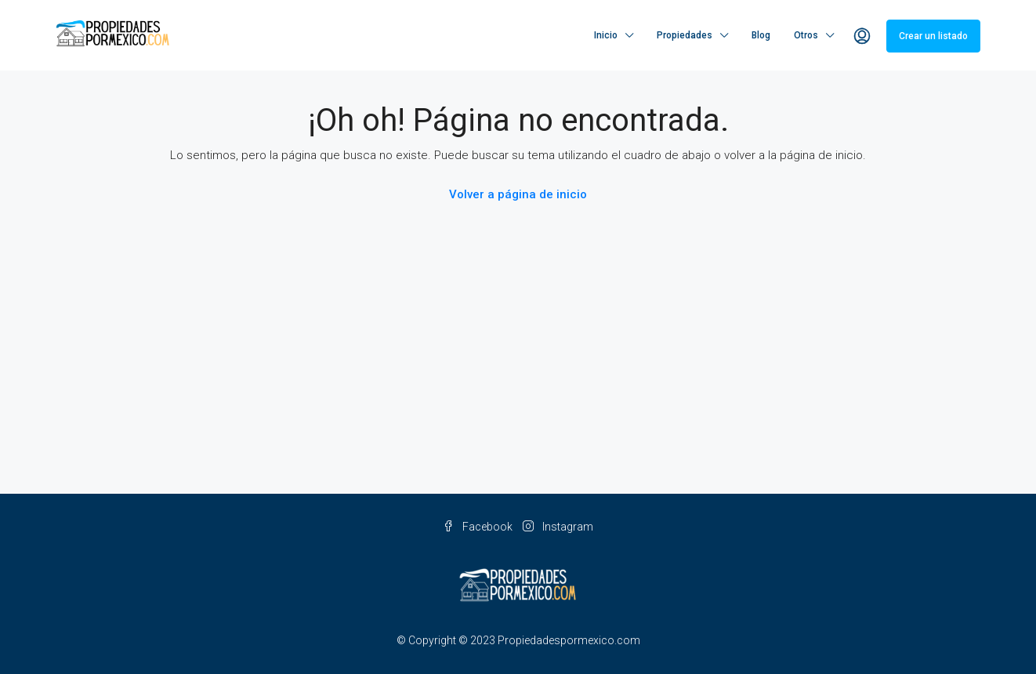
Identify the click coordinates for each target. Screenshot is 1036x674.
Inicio (606, 35)
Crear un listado (933, 36)
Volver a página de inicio (518, 194)
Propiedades (684, 35)
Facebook (479, 526)
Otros (806, 35)
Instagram (558, 526)
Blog (761, 35)
